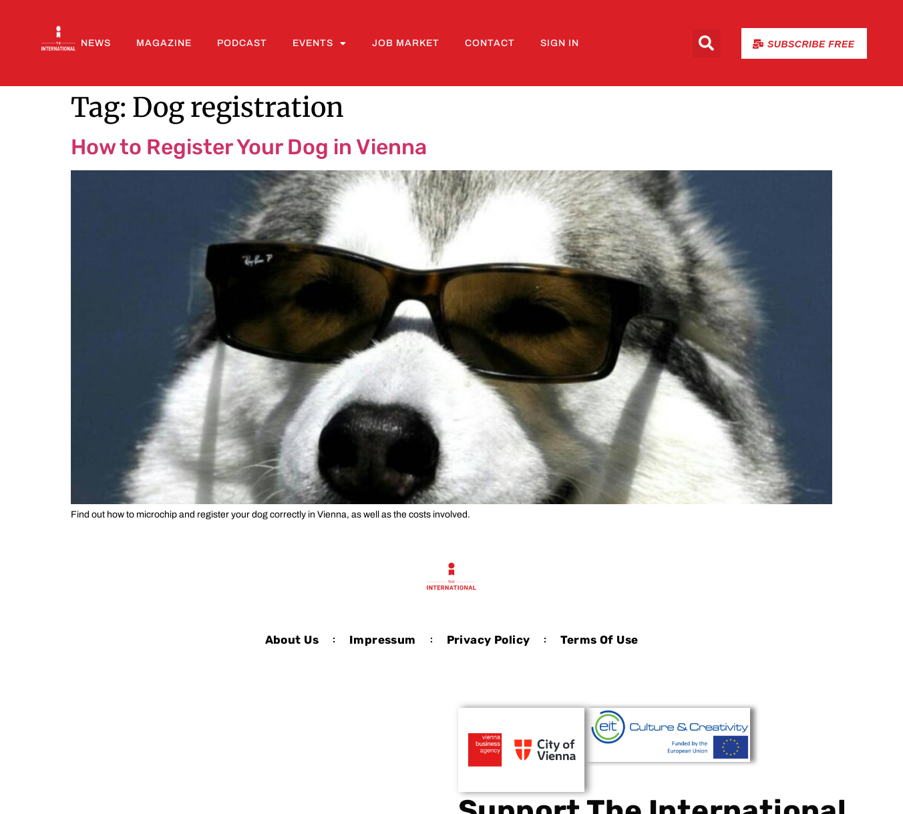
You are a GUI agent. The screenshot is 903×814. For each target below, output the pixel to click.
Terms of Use (599, 639)
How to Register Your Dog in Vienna (249, 147)
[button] (707, 43)
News (96, 43)
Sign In (559, 43)
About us (292, 639)
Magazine (164, 43)
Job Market (405, 43)
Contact (490, 43)
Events (320, 43)
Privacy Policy (488, 639)
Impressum (382, 639)
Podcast (242, 43)
